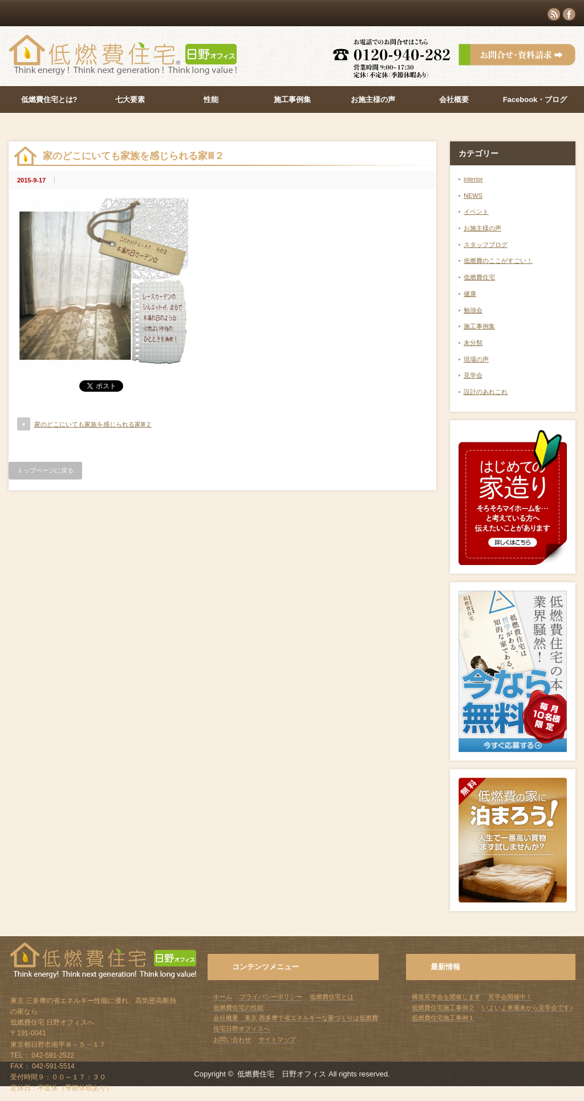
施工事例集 (292, 99)
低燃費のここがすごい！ (498, 260)
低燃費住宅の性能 (238, 1007)
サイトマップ (277, 1039)
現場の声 (476, 359)
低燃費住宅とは (332, 996)
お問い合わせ (232, 1039)
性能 (211, 99)
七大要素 (130, 99)
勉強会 (473, 310)
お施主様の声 (373, 99)
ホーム (222, 996)
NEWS (473, 195)
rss (554, 14)
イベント (476, 211)
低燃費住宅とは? (49, 99)
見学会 (473, 375)
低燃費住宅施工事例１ (443, 1017)
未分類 (473, 342)
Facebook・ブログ (535, 99)
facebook (569, 14)
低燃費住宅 (479, 277)
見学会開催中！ (510, 996)
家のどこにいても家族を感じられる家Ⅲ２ (93, 424)
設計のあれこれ (486, 391)
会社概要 (454, 99)
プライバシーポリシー (271, 996)
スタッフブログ (486, 244)
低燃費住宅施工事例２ (443, 1007)
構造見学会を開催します (446, 996)
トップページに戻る (45, 470)
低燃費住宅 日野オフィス (281, 1074)
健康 (470, 293)
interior (473, 179)
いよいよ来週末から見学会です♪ (527, 1007)
